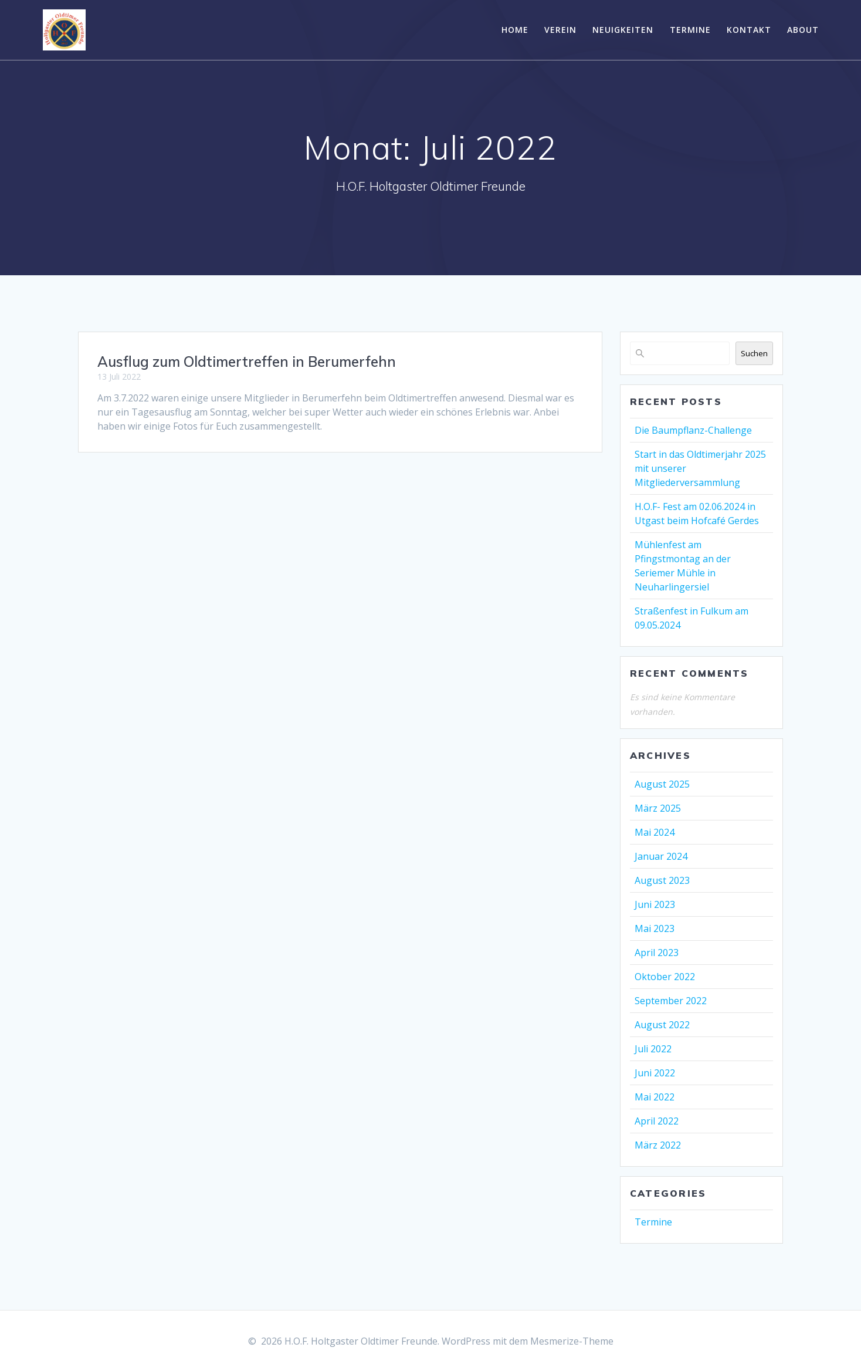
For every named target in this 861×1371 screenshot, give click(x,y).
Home (514, 29)
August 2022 (662, 1024)
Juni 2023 (655, 904)
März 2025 (658, 808)
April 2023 (657, 952)
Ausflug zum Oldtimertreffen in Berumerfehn (246, 361)
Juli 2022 (653, 1048)
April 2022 (657, 1121)
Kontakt (749, 29)
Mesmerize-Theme (571, 1341)
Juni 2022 (655, 1072)
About (803, 29)
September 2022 (671, 1000)
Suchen (754, 353)
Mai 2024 (654, 832)
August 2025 (662, 784)
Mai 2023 (654, 928)
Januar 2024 (661, 856)
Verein (560, 29)
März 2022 (658, 1145)
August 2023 (662, 880)
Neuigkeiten (622, 29)
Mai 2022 (654, 1096)
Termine (690, 29)
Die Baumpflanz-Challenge (693, 430)
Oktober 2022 (665, 976)
